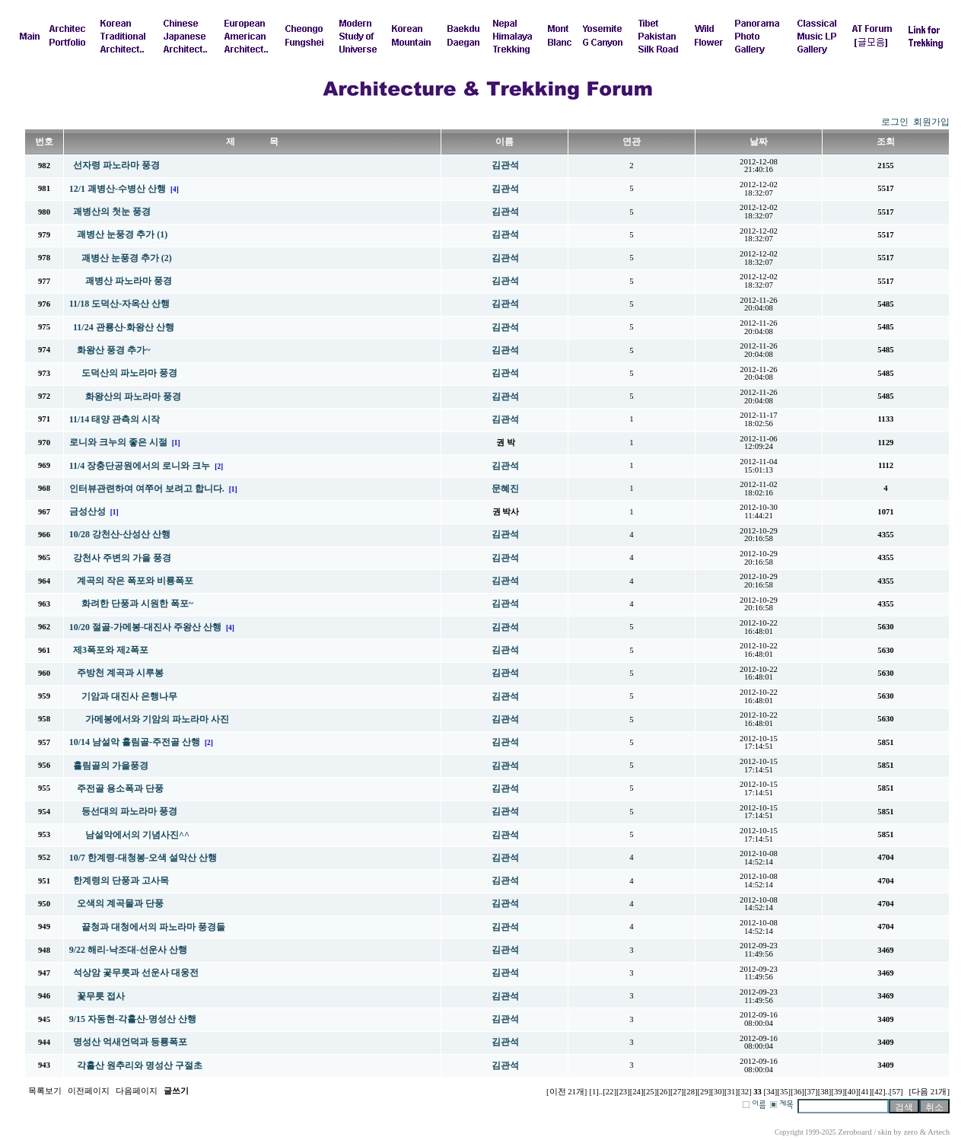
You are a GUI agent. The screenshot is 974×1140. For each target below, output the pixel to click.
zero (911, 1132)
